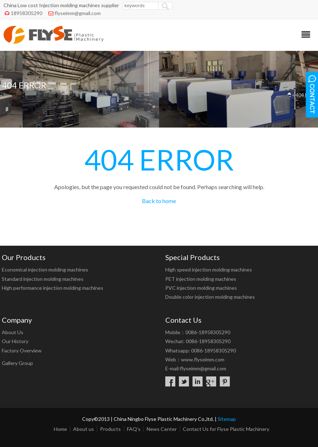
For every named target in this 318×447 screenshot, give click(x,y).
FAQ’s (134, 429)
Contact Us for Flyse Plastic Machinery (226, 429)
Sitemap (227, 419)
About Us (12, 332)
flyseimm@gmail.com (77, 13)
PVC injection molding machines (201, 288)
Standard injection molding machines (43, 279)
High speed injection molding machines (208, 269)
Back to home (159, 200)
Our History (15, 341)
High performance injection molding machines (52, 288)
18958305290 (26, 13)
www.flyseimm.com (202, 359)
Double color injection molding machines (210, 297)
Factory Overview (22, 350)
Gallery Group (17, 363)
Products (110, 429)
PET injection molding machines (200, 279)
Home (60, 429)
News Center (162, 429)
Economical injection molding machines (45, 269)
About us (83, 429)
